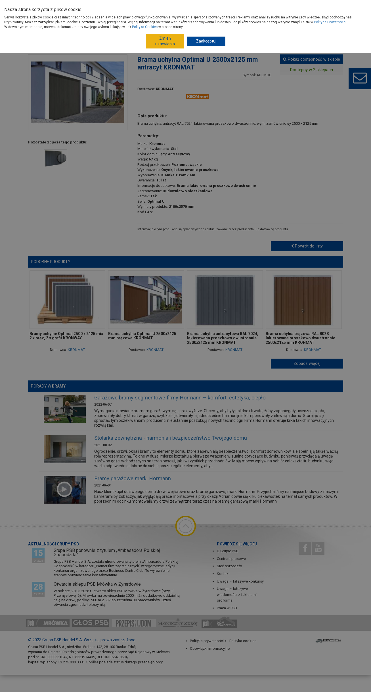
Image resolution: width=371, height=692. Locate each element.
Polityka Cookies (145, 27)
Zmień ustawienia (165, 41)
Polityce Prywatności (330, 22)
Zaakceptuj (206, 41)
